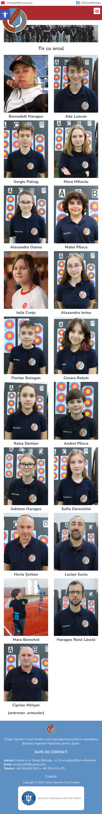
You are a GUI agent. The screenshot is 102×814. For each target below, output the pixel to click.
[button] (5, 15)
